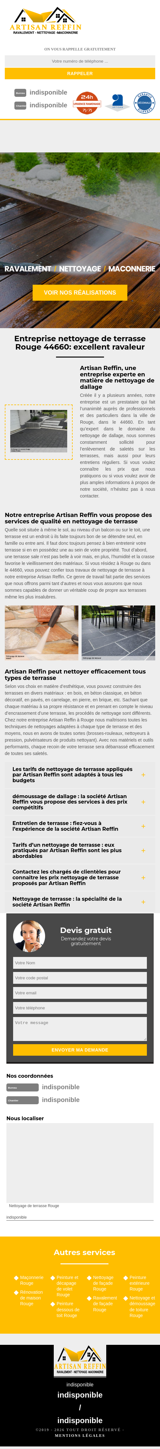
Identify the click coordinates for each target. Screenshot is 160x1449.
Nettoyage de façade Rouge (103, 1283)
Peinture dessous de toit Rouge (68, 1309)
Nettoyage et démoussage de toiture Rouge (142, 1306)
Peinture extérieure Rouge (139, 1283)
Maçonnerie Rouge (32, 1280)
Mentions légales (80, 1435)
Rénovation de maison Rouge (31, 1298)
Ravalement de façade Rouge (105, 1303)
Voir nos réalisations (80, 292)
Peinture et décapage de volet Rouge (67, 1286)
